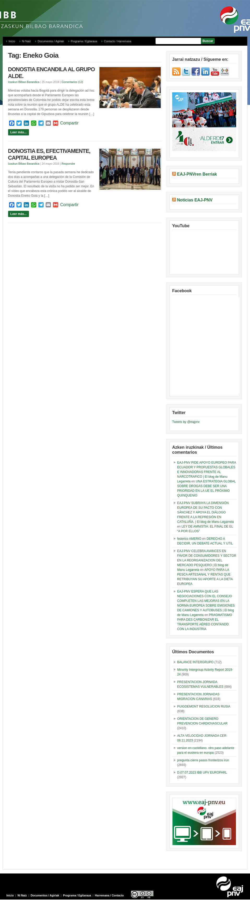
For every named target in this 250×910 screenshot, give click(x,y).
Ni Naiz (26, 41)
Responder (68, 163)
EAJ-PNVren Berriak (197, 174)
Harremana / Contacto (109, 895)
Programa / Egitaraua (84, 41)
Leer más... (18, 132)
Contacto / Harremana (117, 41)
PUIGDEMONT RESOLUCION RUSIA (203, 706)
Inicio (12, 41)
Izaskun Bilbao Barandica (23, 81)
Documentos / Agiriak (51, 41)
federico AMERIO (189, 539)
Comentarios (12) (72, 81)
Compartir (69, 123)
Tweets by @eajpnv (186, 422)
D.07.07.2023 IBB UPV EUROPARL (202, 772)
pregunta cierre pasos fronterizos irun (203, 760)
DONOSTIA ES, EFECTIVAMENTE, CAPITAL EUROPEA (49, 154)
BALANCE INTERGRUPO (195, 662)
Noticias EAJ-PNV (194, 200)
